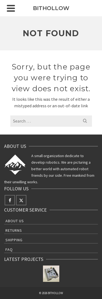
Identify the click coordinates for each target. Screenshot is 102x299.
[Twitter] (21, 200)
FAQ (9, 249)
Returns (13, 230)
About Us (14, 220)
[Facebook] (10, 200)
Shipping (14, 239)
